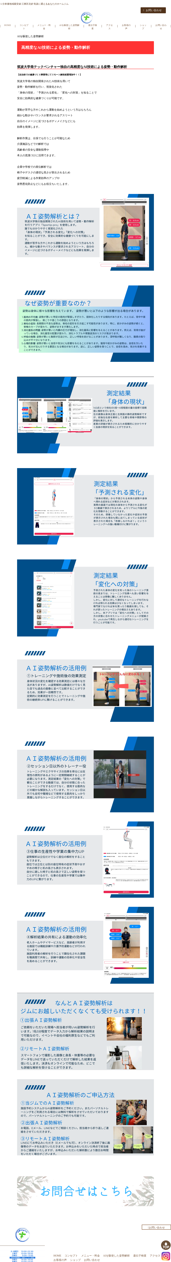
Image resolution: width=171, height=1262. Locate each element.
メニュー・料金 (44, 27)
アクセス (109, 27)
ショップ (143, 27)
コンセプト (24, 27)
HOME (7, 25)
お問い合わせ (152, 10)
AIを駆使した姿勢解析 (69, 27)
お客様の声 (126, 27)
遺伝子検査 (92, 27)
